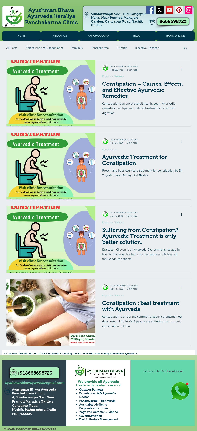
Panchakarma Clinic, (28, 393)
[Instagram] (188, 10)
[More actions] (183, 68)
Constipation (109, 149)
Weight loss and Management (44, 48)
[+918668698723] (34, 372)
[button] (186, 48)
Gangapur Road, (25, 405)
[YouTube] (169, 10)
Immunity (77, 48)
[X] (160, 10)
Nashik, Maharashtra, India (34, 410)
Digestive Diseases (147, 48)
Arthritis (122, 48)
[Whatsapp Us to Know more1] (180, 391)
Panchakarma (100, 48)
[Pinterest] (179, 10)
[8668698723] (173, 21)
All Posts (11, 48)
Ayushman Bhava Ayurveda (34, 389)
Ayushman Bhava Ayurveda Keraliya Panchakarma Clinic (51, 16)
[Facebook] (150, 10)
